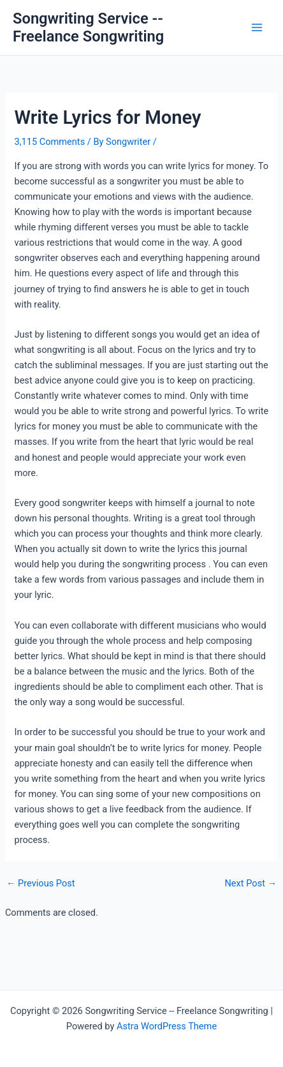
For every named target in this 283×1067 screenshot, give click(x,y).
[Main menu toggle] (256, 27)
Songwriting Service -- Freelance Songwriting (88, 27)
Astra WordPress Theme (167, 1026)
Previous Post (40, 883)
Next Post (250, 883)
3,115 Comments (49, 141)
